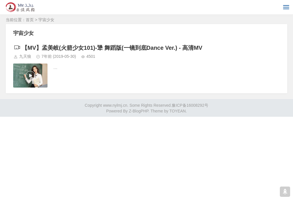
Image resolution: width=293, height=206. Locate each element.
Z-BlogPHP (138, 111)
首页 (30, 19)
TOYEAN (177, 111)
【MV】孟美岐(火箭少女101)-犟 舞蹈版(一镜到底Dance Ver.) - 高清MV (107, 48)
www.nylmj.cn (115, 105)
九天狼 (25, 56)
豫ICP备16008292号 (190, 105)
